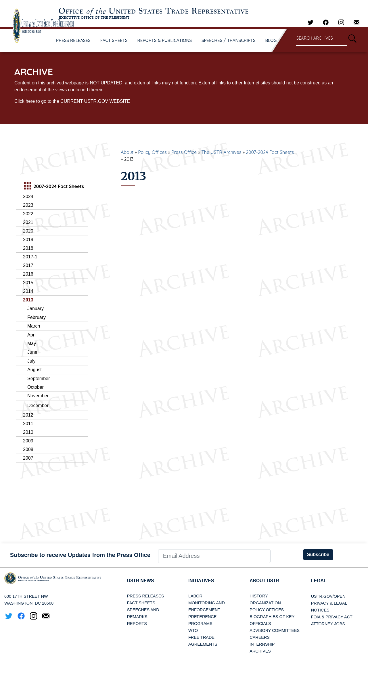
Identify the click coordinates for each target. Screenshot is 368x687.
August (34, 369)
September (38, 378)
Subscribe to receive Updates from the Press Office (80, 555)
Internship (262, 644)
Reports (137, 624)
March (33, 326)
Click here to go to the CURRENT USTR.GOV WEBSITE (72, 101)
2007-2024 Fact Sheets (270, 152)
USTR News (141, 580)
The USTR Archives (221, 152)
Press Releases (145, 596)
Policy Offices (152, 152)
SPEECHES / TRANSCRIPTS (229, 40)
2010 (28, 432)
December (38, 405)
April (32, 334)
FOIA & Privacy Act (331, 617)
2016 (28, 274)
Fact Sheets (141, 603)
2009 (28, 440)
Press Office (184, 152)
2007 (28, 458)
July (31, 361)
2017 (28, 265)
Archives (260, 651)
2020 (28, 231)
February (36, 317)
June (32, 352)
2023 (28, 205)
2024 (28, 196)
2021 (28, 222)
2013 (28, 299)
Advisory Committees (275, 630)
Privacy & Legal (329, 603)
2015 (28, 282)
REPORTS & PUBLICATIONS (164, 40)
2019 (28, 239)
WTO (193, 630)
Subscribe (318, 554)
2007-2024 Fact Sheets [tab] (53, 186)
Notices (320, 610)
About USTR (265, 580)
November (38, 395)
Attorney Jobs (328, 624)
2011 (28, 423)
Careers (260, 637)
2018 (28, 248)
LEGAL (319, 580)
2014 (28, 291)
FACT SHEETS (114, 40)
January (35, 308)
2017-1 (30, 256)
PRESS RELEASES (73, 40)
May (31, 343)
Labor (195, 596)
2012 (28, 415)
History (259, 596)
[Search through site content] (321, 39)
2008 (28, 449)
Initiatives (201, 580)
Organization (265, 603)
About (127, 152)
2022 (28, 213)
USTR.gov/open (328, 596)
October (35, 387)
